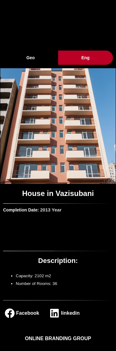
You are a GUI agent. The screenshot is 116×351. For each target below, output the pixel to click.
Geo (30, 57)
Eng (85, 57)
